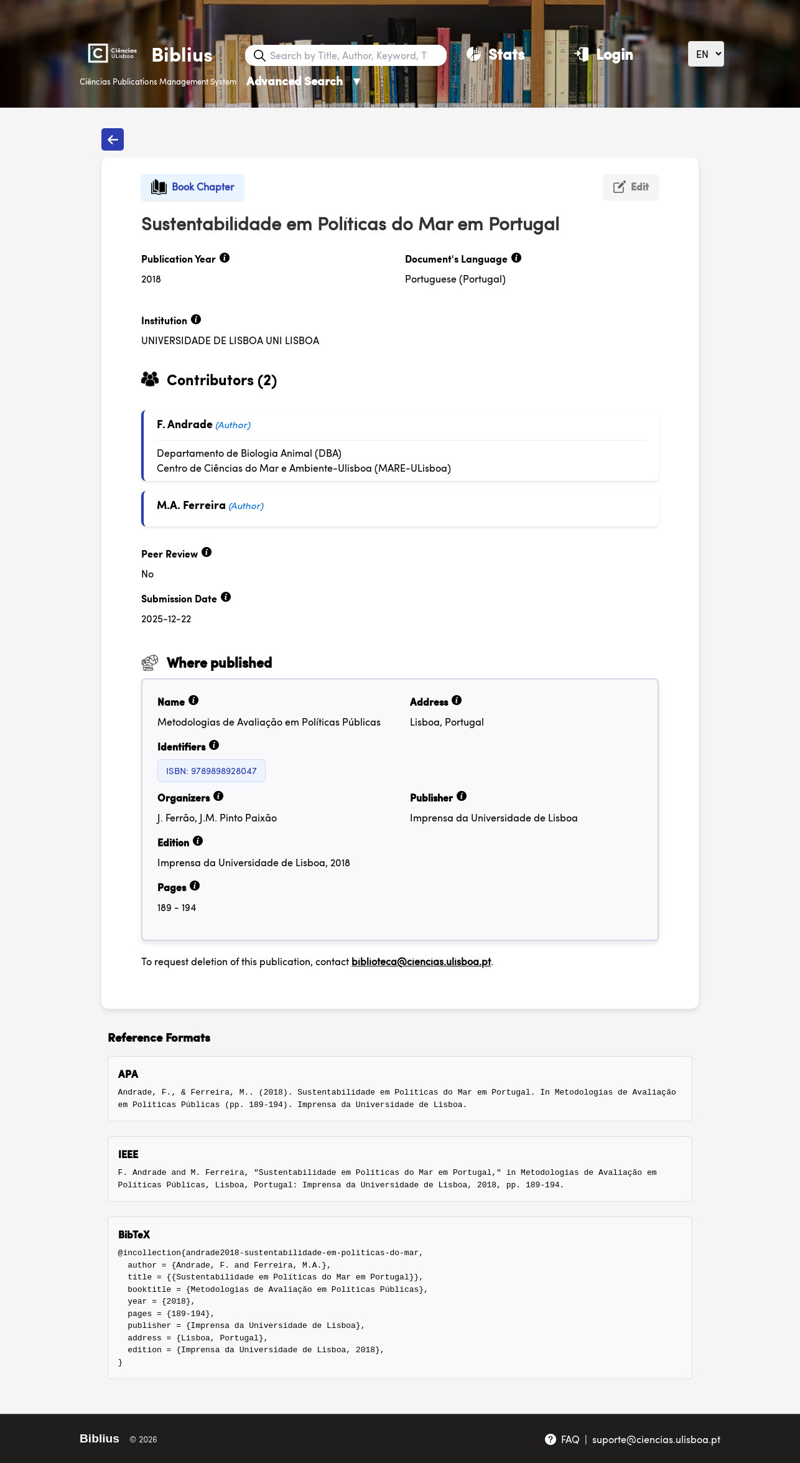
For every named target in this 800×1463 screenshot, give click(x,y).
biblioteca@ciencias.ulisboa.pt (421, 961)
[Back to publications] (112, 139)
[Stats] (495, 53)
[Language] (706, 54)
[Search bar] (357, 55)
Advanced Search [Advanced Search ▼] (304, 80)
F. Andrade (185, 423)
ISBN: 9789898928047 (211, 770)
